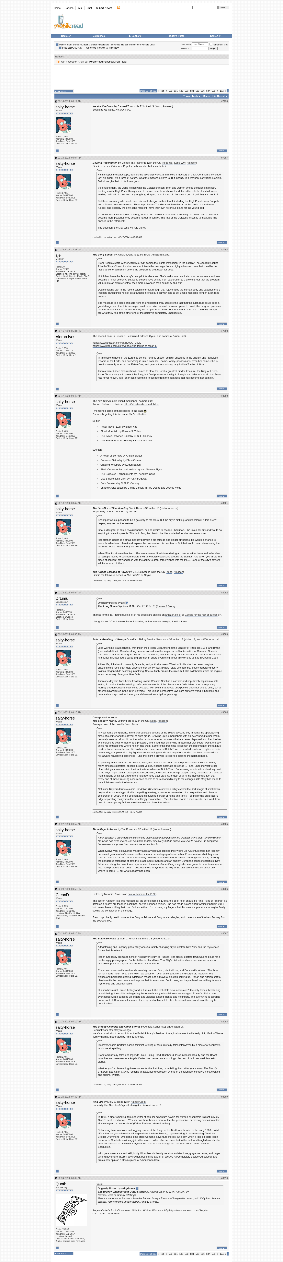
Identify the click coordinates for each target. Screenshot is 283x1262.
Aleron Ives (65, 337)
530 (170, 91)
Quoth (61, 1184)
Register (66, 36)
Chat (89, 7)
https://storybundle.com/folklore (141, 404)
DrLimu (62, 598)
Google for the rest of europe (201, 614)
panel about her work (115, 1033)
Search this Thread (214, 96)
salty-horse (65, 107)
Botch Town (131, 724)
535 (197, 91)
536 (203, 91)
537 (208, 91)
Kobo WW (180, 162)
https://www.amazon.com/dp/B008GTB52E (117, 342)
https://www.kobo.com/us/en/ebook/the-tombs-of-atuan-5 (125, 345)
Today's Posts (176, 36)
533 (186, 91)
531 (176, 91)
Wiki (80, 7)
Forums (69, 7)
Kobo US (167, 162)
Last (223, 91)
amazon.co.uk (173, 614)
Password (185, 48)
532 (181, 91)
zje (58, 255)
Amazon (167, 106)
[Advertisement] (141, 77)
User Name (186, 44)
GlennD (62, 895)
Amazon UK (177, 1026)
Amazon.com (138, 1101)
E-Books (135, 36)
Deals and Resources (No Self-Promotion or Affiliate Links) (127, 44)
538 (213, 91)
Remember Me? (218, 44)
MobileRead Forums (69, 44)
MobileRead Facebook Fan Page (107, 61)
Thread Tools (190, 96)
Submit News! (104, 7)
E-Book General (89, 44)
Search (215, 36)
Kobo (158, 106)
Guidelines (99, 36)
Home (57, 7)
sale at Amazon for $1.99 (142, 894)
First (161, 91)
